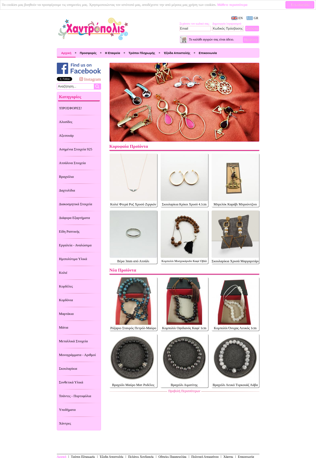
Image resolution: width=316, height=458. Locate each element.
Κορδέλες (66, 286)
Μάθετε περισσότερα (232, 5)
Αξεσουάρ (66, 135)
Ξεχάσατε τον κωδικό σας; (195, 23)
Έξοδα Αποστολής (177, 53)
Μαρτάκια (66, 314)
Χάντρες (65, 423)
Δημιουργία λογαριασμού (226, 23)
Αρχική (66, 53)
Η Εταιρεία (112, 53)
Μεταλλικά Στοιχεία (73, 341)
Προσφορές (88, 53)
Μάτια (63, 327)
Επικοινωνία (208, 53)
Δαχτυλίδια (67, 190)
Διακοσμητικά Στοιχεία (75, 204)
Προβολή (250, 39)
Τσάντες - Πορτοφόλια (75, 396)
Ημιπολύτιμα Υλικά (73, 259)
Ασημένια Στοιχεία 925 (75, 149)
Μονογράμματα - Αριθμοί (77, 355)
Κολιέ (63, 273)
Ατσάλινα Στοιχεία (72, 163)
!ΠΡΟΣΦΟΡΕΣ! (70, 108)
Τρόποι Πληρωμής (142, 53)
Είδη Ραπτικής (69, 231)
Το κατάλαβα (300, 5)
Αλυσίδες (66, 122)
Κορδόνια (66, 300)
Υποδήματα (67, 410)
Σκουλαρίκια (68, 368)
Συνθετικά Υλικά (71, 382)
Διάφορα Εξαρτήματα (74, 218)
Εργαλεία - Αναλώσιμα (75, 245)
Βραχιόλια (66, 177)
